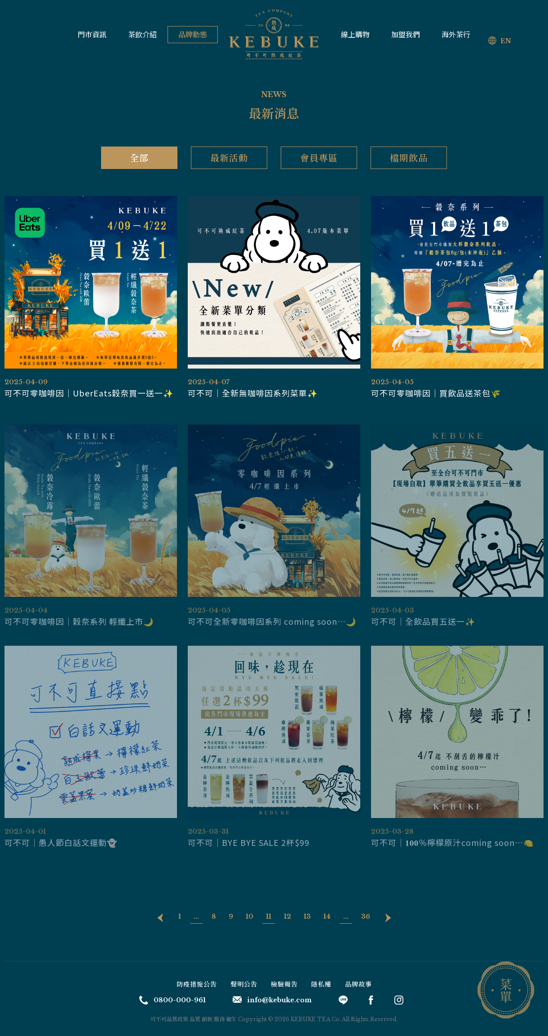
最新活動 (229, 157)
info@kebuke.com (272, 1000)
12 (287, 916)
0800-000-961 (172, 1000)
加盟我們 (405, 34)
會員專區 (319, 157)
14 (327, 916)
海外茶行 (456, 34)
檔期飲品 (409, 157)
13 (307, 916)
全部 (139, 157)
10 (249, 916)
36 (365, 916)
